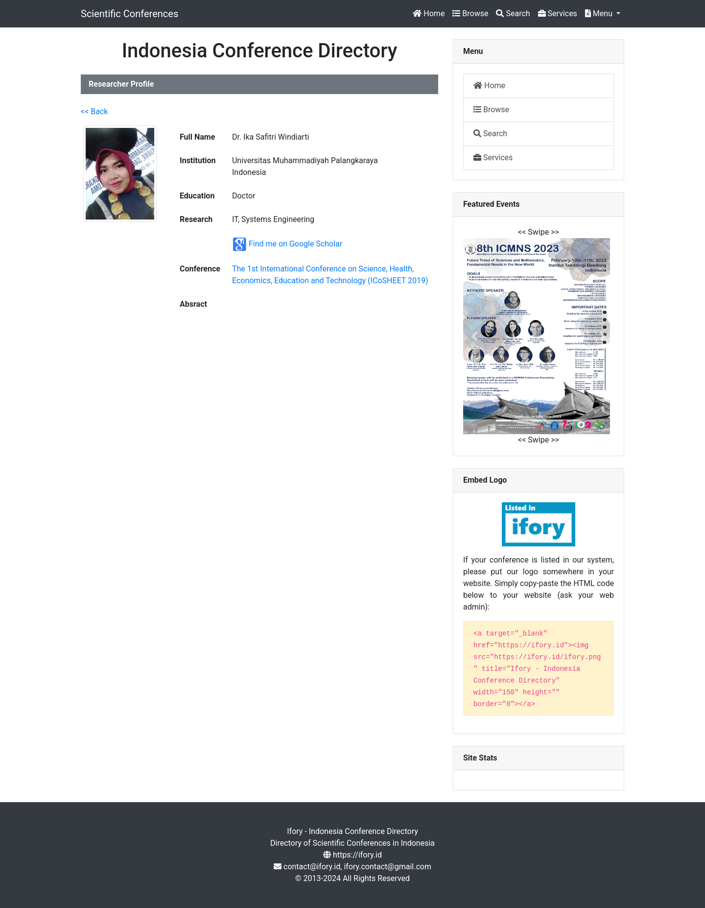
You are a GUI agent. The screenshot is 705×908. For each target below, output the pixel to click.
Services (557, 13)
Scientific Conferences (129, 14)
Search (513, 13)
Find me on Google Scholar (295, 243)
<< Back (94, 111)
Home (429, 13)
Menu (599, 13)
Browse (470, 13)
